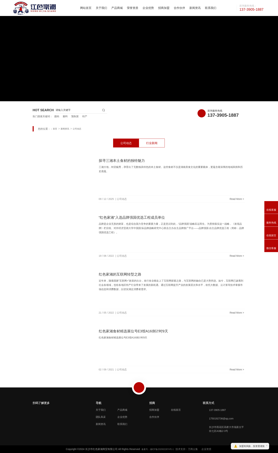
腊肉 (56, 116)
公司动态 (77, 129)
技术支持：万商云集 (187, 449)
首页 (55, 129)
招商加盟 (163, 7)
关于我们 (101, 7)
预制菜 (75, 116)
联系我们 (210, 7)
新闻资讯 (195, 7)
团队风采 (101, 417)
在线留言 (176, 409)
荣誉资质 (132, 7)
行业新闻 (151, 143)
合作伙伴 (179, 7)
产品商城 (117, 7)
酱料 (65, 116)
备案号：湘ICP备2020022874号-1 (157, 449)
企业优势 (148, 7)
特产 (84, 116)
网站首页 (85, 7)
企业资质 (206, 449)
